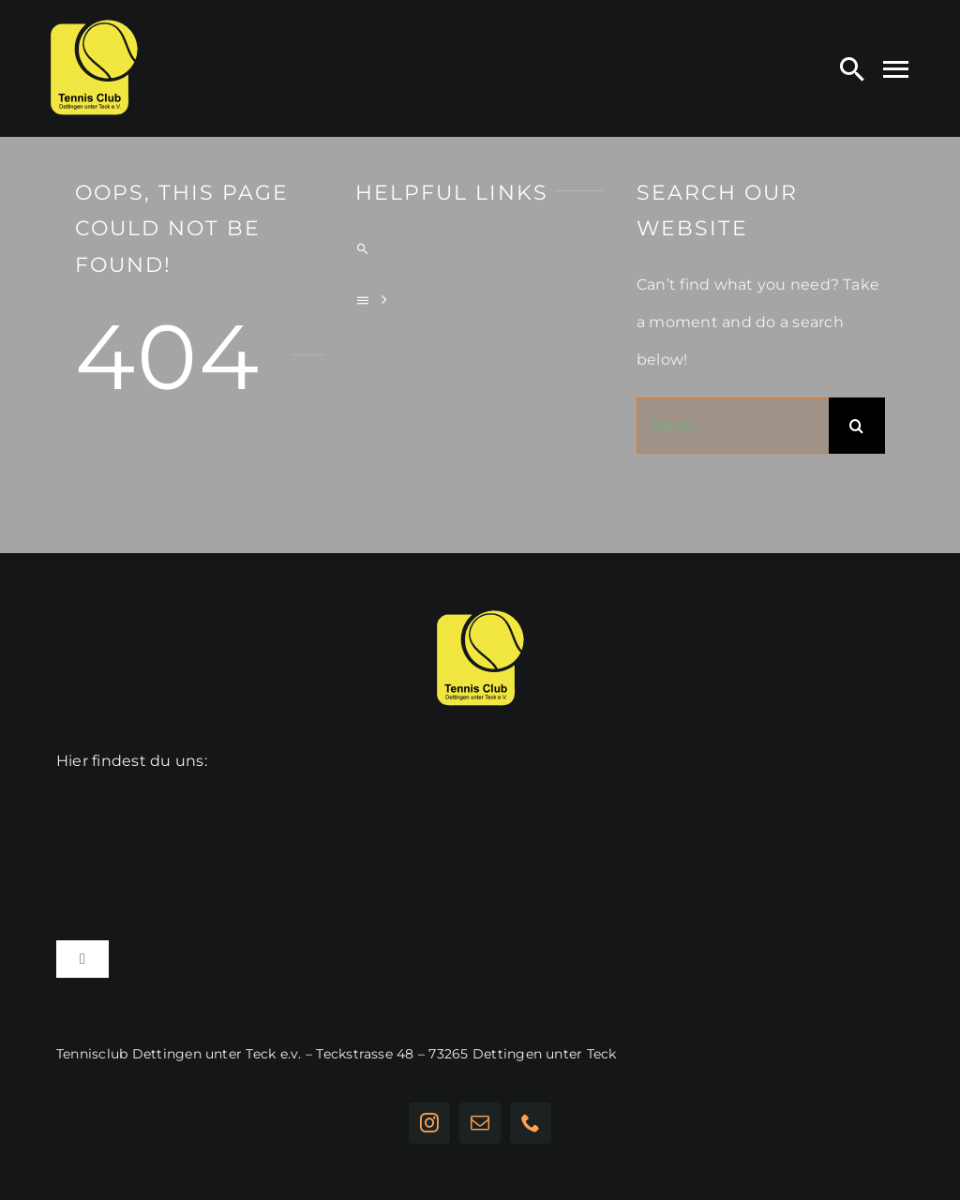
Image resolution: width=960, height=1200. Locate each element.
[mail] (480, 1123)
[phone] (530, 1123)
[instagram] (429, 1123)
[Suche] (857, 426)
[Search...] (733, 426)
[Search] (852, 68)
